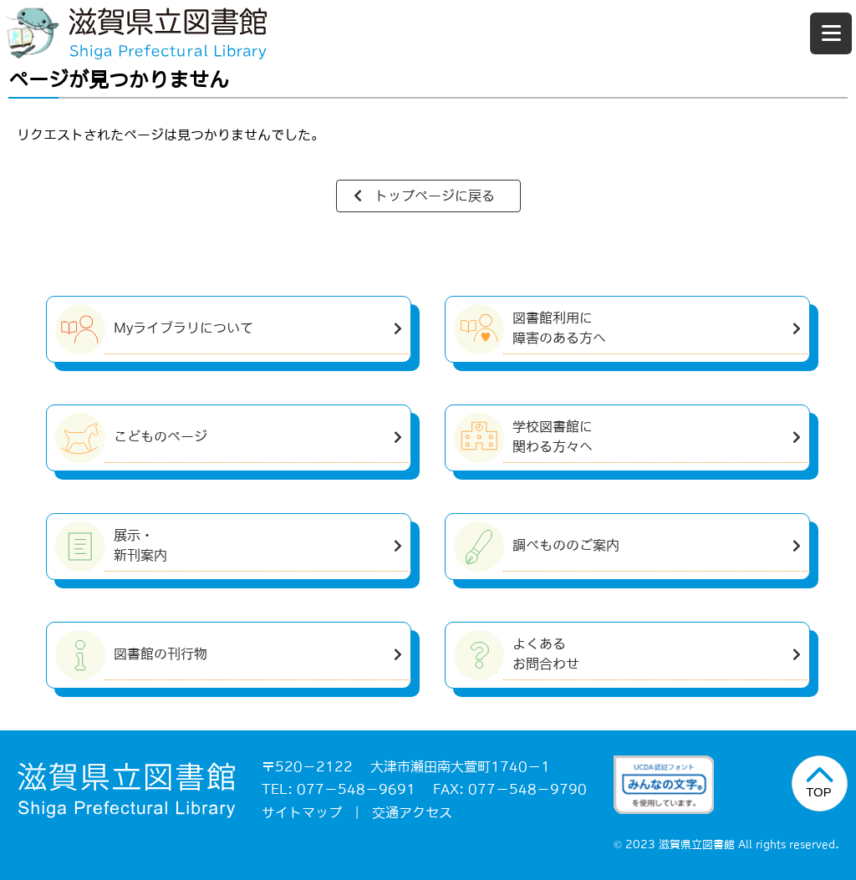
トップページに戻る (434, 195)
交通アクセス (412, 812)
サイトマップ (302, 812)
